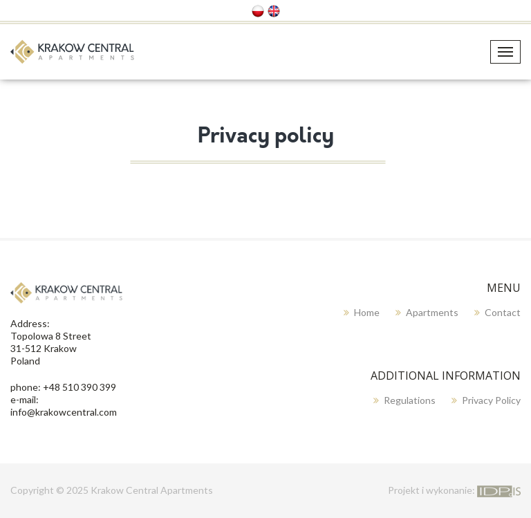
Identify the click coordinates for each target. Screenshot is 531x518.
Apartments (432, 312)
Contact (503, 312)
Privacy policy (491, 400)
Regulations (410, 400)
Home (367, 312)
